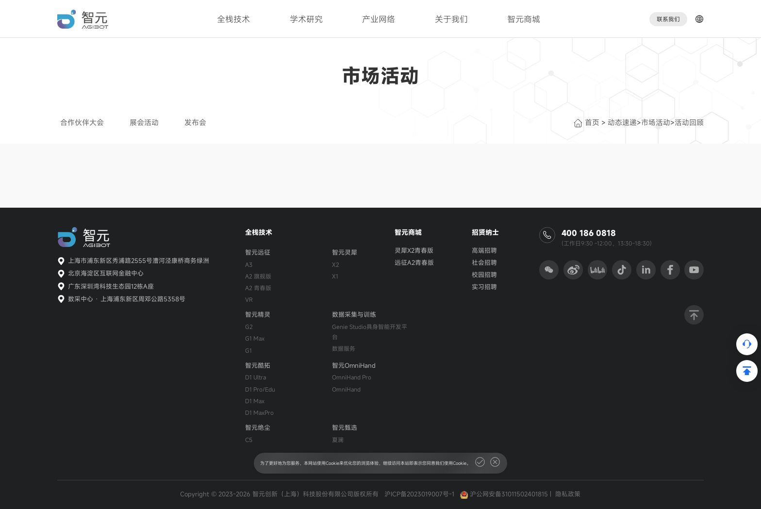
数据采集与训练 (354, 314)
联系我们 (668, 19)
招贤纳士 (485, 232)
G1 (248, 350)
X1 (335, 276)
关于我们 (451, 19)
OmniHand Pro (351, 377)
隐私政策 (567, 494)
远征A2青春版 (414, 262)
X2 (335, 264)
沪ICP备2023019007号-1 (419, 494)
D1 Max (255, 401)
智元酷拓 (257, 365)
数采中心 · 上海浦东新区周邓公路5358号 (126, 299)
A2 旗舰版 (258, 276)
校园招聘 (484, 274)
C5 (248, 439)
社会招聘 (484, 262)
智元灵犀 (344, 252)
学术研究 (306, 19)
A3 (248, 264)
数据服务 (343, 348)
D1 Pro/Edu (260, 389)
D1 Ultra (255, 377)
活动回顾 (689, 122)
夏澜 (338, 439)
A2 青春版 (258, 288)
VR (249, 299)
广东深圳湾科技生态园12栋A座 (111, 286)
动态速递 (622, 122)
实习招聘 (484, 286)
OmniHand (346, 389)
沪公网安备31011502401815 (509, 494)
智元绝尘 (257, 427)
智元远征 (257, 252)
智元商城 (523, 19)
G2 (249, 326)
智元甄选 (344, 427)
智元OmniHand (354, 365)
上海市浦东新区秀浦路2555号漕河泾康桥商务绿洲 (138, 260)
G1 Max (255, 338)
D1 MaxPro (259, 412)
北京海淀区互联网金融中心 (106, 273)
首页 (586, 122)
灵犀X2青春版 (414, 250)
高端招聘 (484, 250)
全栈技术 (233, 19)
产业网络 (378, 19)
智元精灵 (257, 314)
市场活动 (655, 122)
